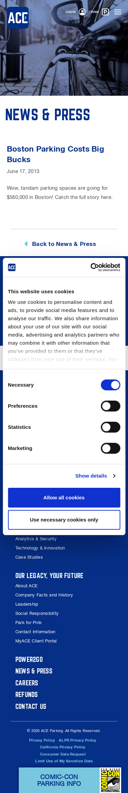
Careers (26, 683)
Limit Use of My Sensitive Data (64, 761)
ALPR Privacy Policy (78, 740)
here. (107, 197)
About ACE (26, 585)
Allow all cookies (64, 497)
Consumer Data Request (63, 754)
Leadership (26, 604)
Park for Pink (28, 622)
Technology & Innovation (40, 547)
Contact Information (35, 631)
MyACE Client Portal (36, 640)
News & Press (33, 671)
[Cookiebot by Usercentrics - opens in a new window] (91, 267)
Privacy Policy (42, 740)
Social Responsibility (37, 613)
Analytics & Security (36, 538)
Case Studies (29, 557)
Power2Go (29, 659)
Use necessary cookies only (64, 520)
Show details (91, 476)
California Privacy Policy (62, 747)
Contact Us (30, 706)
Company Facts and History (44, 594)
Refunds (26, 694)
